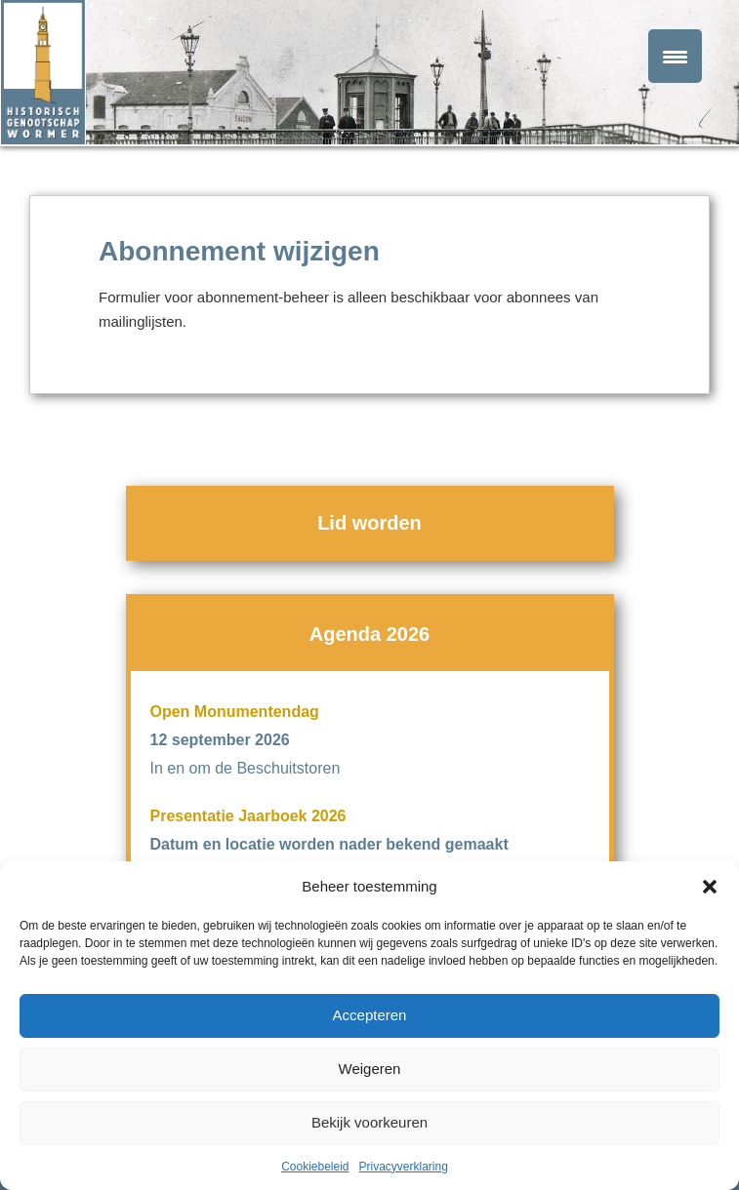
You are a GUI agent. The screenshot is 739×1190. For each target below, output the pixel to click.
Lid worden (369, 523)
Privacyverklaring (403, 1166)
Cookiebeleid (315, 1166)
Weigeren (370, 1068)
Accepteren (370, 1015)
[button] (709, 886)
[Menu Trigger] (675, 56)
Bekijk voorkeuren (369, 1122)
